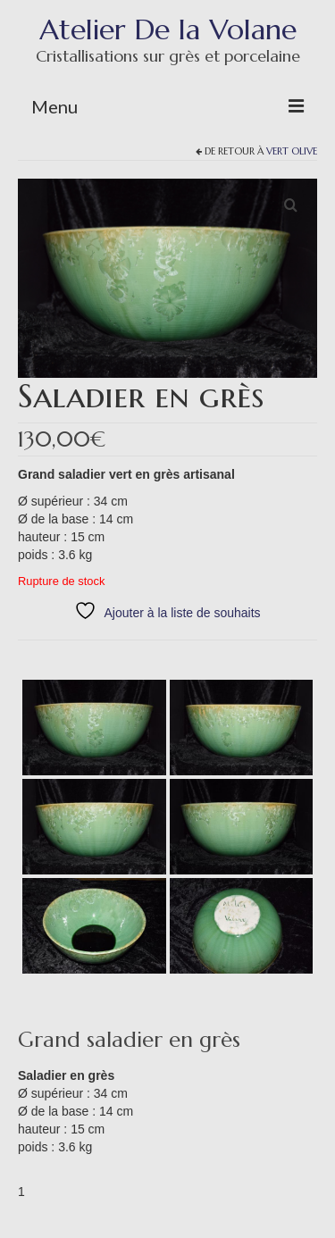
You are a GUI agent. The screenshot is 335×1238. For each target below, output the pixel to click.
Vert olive (291, 151)
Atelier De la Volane (168, 29)
